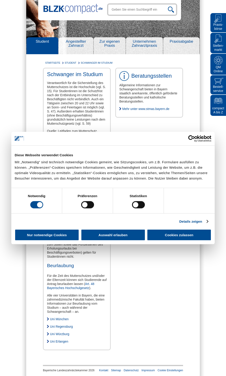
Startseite (52, 62)
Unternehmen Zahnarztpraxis (144, 43)
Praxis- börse (218, 26)
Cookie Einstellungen (170, 370)
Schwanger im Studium (97, 62)
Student (42, 41)
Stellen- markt (218, 47)
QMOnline (218, 69)
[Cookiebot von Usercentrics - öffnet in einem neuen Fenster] (191, 138)
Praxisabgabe (181, 41)
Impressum (148, 370)
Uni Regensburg (61, 326)
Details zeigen (190, 221)
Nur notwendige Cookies (47, 235)
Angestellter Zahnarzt (76, 43)
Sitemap (116, 370)
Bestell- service (218, 89)
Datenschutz (131, 370)
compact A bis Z (218, 110)
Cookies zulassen (179, 235)
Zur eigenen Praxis (109, 43)
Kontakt (103, 370)
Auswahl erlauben (113, 235)
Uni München (59, 319)
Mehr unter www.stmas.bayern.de (146, 109)
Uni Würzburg (59, 334)
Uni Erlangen (59, 341)
